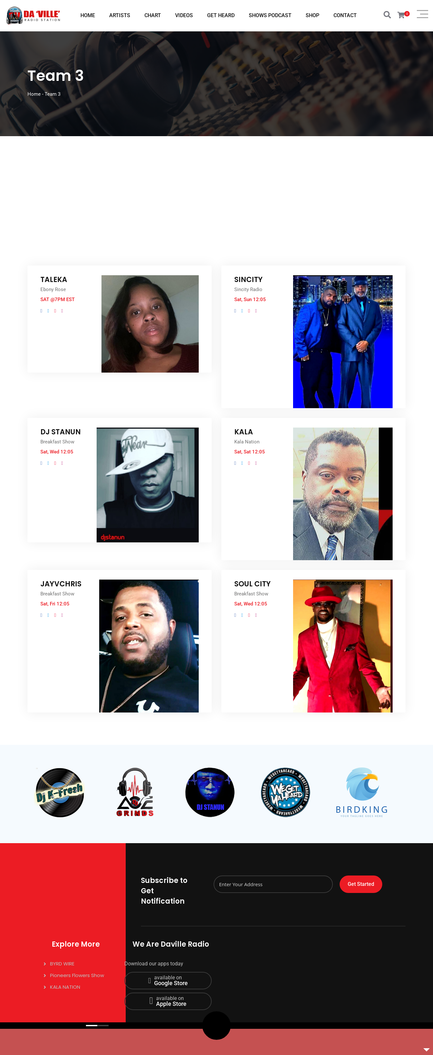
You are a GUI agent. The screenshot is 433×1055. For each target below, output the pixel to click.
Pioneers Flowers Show (77, 975)
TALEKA (53, 280)
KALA (243, 432)
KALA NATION (65, 987)
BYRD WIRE (62, 963)
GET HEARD (221, 15)
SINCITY (248, 280)
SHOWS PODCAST (270, 15)
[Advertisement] (216, 184)
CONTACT (345, 15)
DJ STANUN (60, 432)
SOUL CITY (252, 584)
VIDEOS (184, 15)
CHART (152, 15)
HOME (87, 15)
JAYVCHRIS (60, 584)
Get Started (361, 884)
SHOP (312, 15)
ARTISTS (119, 15)
